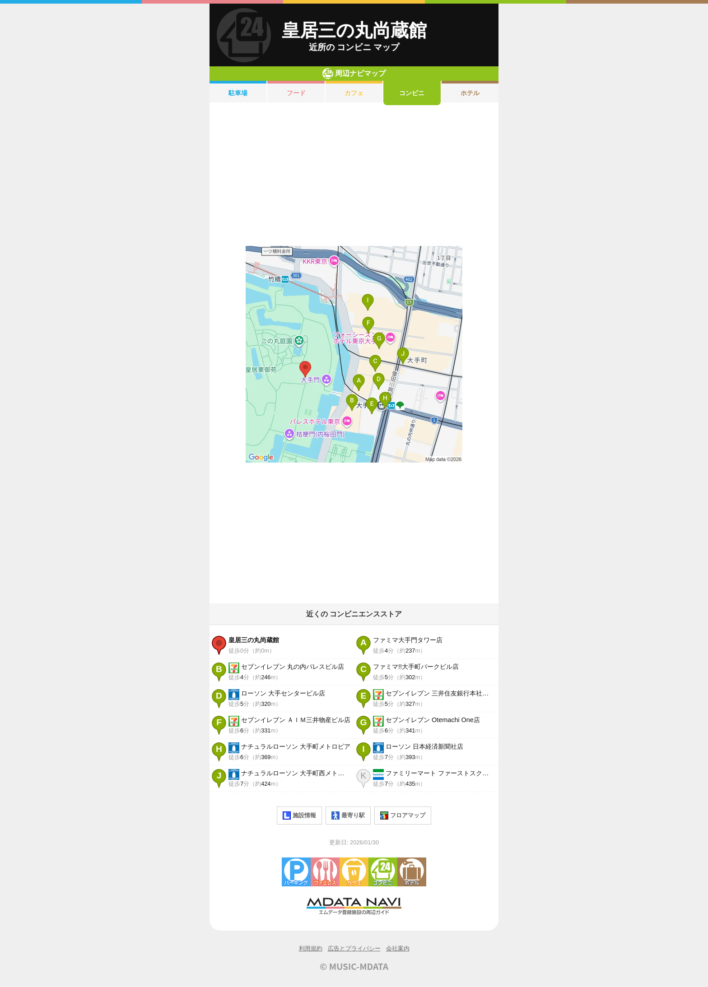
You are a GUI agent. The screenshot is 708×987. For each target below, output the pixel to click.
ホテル (470, 93)
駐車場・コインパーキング (296, 871)
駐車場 (237, 93)
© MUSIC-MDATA (354, 966)
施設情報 (299, 815)
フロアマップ (402, 815)
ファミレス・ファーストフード (325, 871)
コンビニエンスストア (382, 871)
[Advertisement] (354, 175)
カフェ (354, 93)
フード (296, 93)
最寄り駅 (348, 815)
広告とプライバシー (354, 948)
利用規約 (310, 948)
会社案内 (398, 948)
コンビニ (411, 93)
